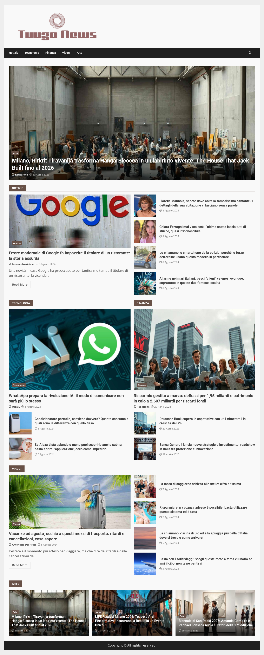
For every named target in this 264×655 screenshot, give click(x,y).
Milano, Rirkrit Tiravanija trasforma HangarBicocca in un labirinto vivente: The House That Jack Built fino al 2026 (132, 123)
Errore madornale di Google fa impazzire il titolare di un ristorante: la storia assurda (70, 221)
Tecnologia (32, 52)
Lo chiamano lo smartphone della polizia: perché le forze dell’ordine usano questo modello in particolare (145, 257)
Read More (19, 284)
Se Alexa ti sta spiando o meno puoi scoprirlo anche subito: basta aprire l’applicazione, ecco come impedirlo (20, 449)
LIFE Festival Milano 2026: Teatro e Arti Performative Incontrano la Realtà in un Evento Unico (129, 621)
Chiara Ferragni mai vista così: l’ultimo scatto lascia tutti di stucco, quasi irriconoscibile (145, 231)
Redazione (21, 174)
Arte (79, 52)
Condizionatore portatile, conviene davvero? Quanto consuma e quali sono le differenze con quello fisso (20, 423)
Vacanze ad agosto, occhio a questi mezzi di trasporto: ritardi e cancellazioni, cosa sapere (70, 502)
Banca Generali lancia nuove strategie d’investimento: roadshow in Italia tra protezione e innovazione (145, 449)
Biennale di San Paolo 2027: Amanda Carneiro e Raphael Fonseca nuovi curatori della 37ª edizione (216, 623)
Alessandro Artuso (23, 264)
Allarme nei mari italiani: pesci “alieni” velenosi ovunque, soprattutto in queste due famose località (145, 283)
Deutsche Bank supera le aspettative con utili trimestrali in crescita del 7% (145, 423)
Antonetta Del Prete (24, 544)
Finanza (50, 52)
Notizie (13, 52)
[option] (132, 123)
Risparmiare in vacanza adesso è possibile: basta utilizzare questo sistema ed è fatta (145, 512)
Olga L (16, 406)
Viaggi (66, 52)
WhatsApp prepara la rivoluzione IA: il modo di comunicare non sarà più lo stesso (70, 349)
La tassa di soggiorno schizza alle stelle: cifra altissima (145, 486)
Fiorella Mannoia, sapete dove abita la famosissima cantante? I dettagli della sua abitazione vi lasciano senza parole (145, 206)
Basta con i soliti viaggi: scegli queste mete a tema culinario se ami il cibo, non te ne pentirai (145, 564)
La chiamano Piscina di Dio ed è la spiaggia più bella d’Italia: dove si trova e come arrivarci (145, 538)
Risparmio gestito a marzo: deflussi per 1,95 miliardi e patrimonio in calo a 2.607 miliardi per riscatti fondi (194, 349)
